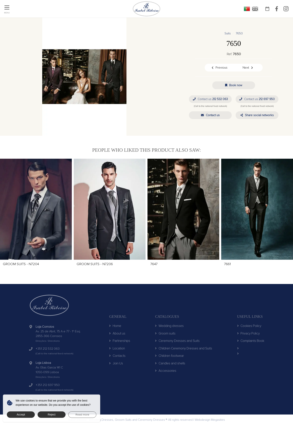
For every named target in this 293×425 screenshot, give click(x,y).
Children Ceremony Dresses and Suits (183, 348)
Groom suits (165, 333)
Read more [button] (82, 414)
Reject (51, 414)
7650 (239, 33)
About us (117, 333)
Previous (219, 67)
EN (255, 9)
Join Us (116, 363)
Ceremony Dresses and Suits (177, 341)
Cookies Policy (249, 326)
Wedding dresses (169, 326)
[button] (210, 115)
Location (117, 348)
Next (248, 67)
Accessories (165, 371)
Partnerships (119, 341)
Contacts (117, 356)
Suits (228, 33)
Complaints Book (250, 341)
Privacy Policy (248, 333)
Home (115, 326)
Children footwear (169, 356)
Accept (21, 414)
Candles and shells (170, 363)
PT (247, 9)
